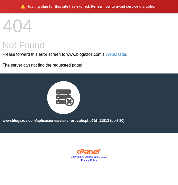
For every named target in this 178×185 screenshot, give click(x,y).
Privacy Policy (89, 160)
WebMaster (115, 54)
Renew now (101, 6)
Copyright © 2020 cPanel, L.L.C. (89, 156)
